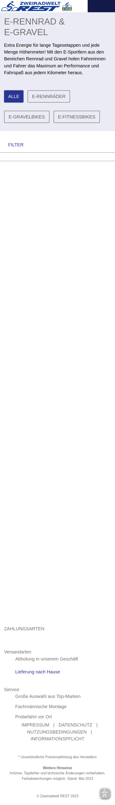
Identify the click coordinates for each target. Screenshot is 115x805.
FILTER (11, 145)
